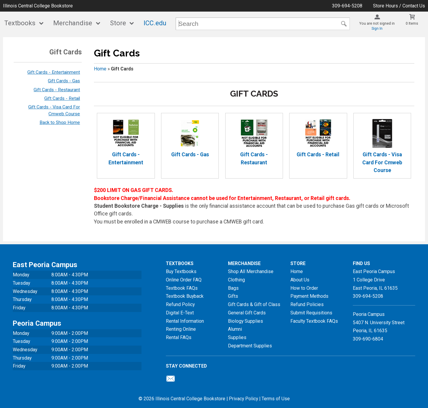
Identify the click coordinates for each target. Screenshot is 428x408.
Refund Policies (307, 304)
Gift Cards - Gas (64, 81)
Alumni (235, 329)
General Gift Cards (247, 313)
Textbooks (19, 23)
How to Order (304, 288)
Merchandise (72, 23)
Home (100, 69)
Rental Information (185, 321)
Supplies (237, 337)
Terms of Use (276, 398)
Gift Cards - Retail (62, 98)
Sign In (377, 28)
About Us (299, 280)
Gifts (233, 296)
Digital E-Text (180, 313)
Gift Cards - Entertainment (53, 72)
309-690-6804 (368, 339)
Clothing (236, 280)
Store (118, 23)
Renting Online (181, 329)
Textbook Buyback (185, 296)
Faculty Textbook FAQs (314, 321)
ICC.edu (155, 23)
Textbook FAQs (182, 288)
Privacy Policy (243, 398)
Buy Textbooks (181, 271)
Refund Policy (180, 304)
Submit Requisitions (311, 313)
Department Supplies (250, 346)
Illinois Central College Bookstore (38, 6)
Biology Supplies (245, 321)
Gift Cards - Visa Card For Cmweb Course (382, 146)
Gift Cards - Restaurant (57, 89)
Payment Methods (309, 296)
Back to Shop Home (60, 122)
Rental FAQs (178, 337)
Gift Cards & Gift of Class (254, 304)
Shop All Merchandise (250, 271)
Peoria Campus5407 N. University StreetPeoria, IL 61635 (379, 322)
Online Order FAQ (184, 280)
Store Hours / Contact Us (399, 6)
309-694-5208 (347, 6)
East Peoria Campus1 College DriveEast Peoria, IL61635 (375, 280)
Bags (233, 288)
